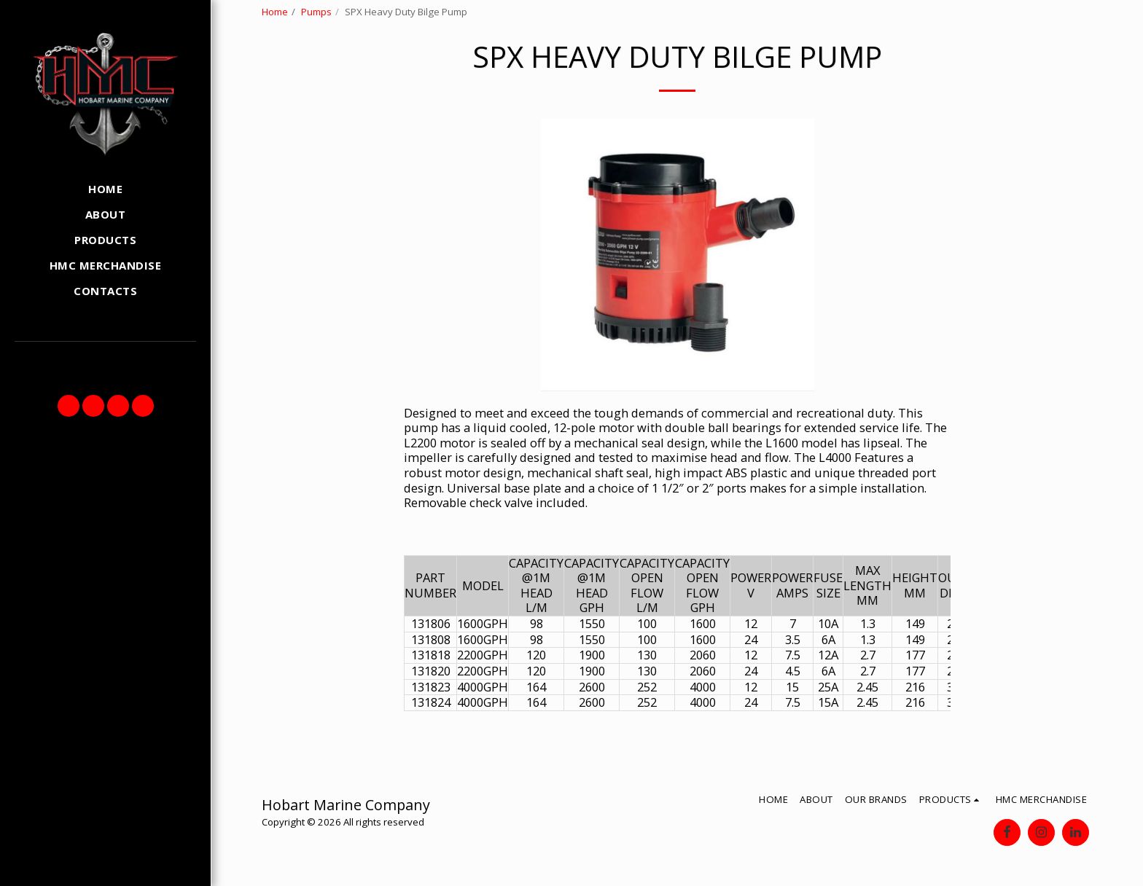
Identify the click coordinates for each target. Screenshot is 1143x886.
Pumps (316, 11)
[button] (68, 406)
